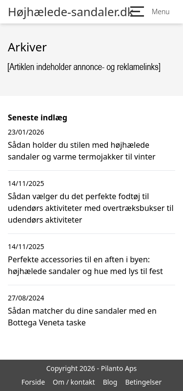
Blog (110, 382)
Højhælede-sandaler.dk (71, 12)
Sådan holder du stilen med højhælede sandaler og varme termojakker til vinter (82, 150)
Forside (33, 382)
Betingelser (143, 382)
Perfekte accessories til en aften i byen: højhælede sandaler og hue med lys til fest (85, 265)
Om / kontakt (74, 382)
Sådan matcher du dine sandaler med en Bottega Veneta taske (82, 316)
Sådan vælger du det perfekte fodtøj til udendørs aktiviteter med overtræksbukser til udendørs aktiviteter (91, 208)
